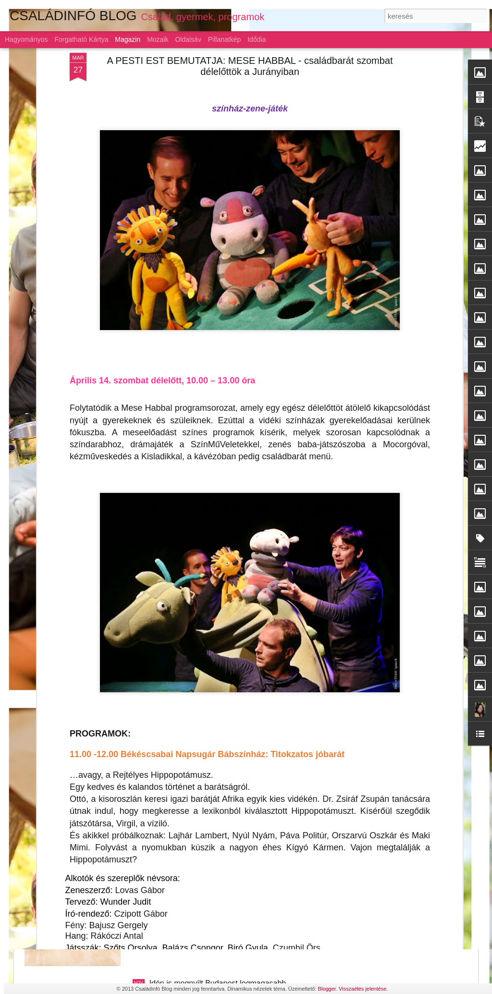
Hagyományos (26, 39)
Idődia (256, 39)
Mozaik (157, 39)
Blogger (327, 989)
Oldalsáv (188, 39)
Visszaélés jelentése (362, 989)
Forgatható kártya (81, 39)
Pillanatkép (224, 39)
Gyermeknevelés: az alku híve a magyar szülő (228, 874)
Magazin (127, 39)
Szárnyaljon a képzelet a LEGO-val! (210, 656)
